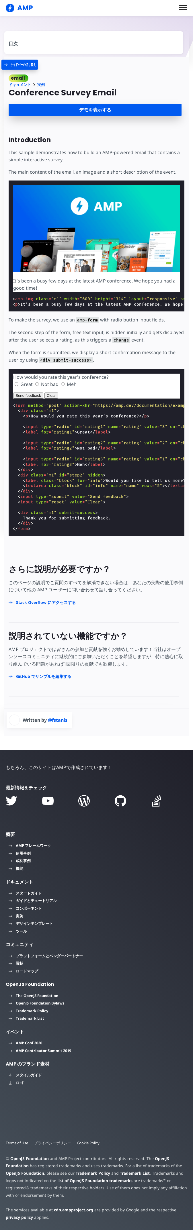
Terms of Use (17, 1142)
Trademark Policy (28, 1010)
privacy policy (19, 1217)
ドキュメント (20, 84)
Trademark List (26, 1018)
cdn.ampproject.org (73, 1210)
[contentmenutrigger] (94, 41)
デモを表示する (95, 110)
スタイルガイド (25, 1075)
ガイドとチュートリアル (33, 900)
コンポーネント (25, 908)
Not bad (50, 384)
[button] (183, 7)
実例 (41, 84)
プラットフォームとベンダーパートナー (46, 955)
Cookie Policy (88, 1142)
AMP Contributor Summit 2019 (40, 1050)
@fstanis (57, 720)
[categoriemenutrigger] (24, 65)
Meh (72, 384)
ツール (18, 931)
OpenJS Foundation (29, 1158)
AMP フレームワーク (30, 845)
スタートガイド (25, 893)
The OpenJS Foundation (33, 995)
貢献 (16, 963)
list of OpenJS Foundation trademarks (94, 1180)
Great (26, 384)
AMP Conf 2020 (25, 1042)
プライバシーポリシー (52, 1142)
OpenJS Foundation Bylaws (37, 1003)
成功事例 (20, 860)
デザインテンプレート (31, 923)
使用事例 (20, 853)
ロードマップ (23, 971)
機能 (16, 868)
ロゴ (16, 1082)
